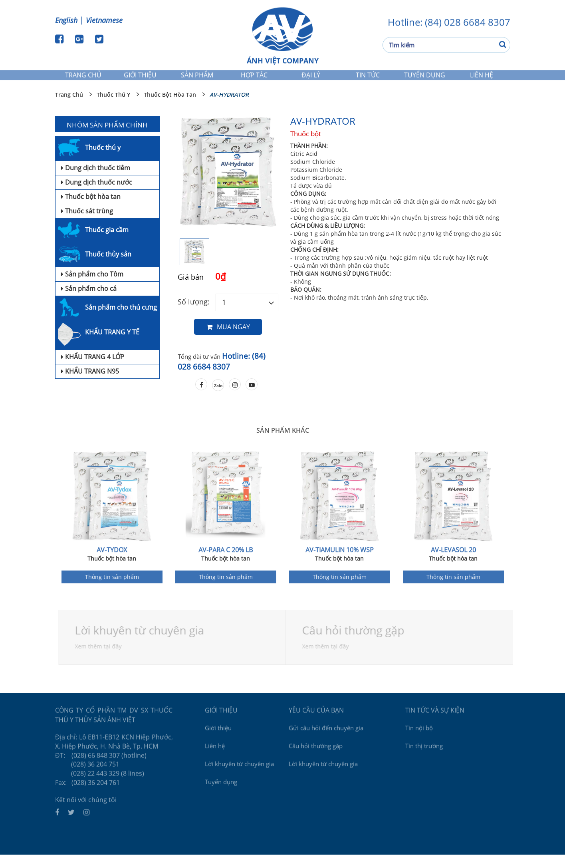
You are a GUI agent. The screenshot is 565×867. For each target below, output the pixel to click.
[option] (228, 189)
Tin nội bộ (419, 738)
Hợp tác (254, 79)
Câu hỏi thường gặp (316, 756)
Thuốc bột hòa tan (170, 107)
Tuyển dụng (425, 79)
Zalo (218, 398)
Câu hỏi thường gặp (355, 642)
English (66, 19)
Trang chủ (83, 79)
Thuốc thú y (113, 107)
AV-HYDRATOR (229, 107)
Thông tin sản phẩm (112, 591)
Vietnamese (104, 19)
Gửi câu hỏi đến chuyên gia (326, 738)
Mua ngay (228, 339)
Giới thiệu (218, 738)
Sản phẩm (197, 79)
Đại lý (310, 79)
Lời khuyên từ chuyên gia (141, 642)
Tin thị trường (424, 756)
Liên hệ (481, 79)
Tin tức (368, 79)
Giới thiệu (140, 79)
